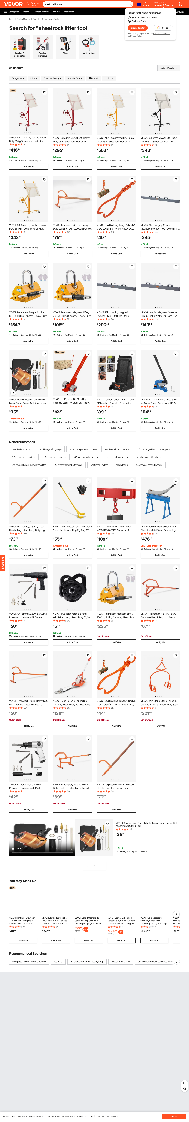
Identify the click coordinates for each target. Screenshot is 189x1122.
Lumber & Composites (19, 54)
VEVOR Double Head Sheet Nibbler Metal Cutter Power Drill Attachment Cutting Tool (27, 403)
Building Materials (23, 19)
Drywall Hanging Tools (50, 19)
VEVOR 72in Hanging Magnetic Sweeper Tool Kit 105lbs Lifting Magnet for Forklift (113, 316)
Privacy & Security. (112, 1116)
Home (11, 19)
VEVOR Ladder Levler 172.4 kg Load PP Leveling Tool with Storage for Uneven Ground (115, 403)
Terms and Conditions (161, 33)
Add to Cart (28, 166)
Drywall (36, 19)
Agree (174, 1116)
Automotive (89, 53)
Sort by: (163, 68)
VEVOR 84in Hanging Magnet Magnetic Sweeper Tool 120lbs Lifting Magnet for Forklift (160, 229)
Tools (65, 53)
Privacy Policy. (136, 36)
